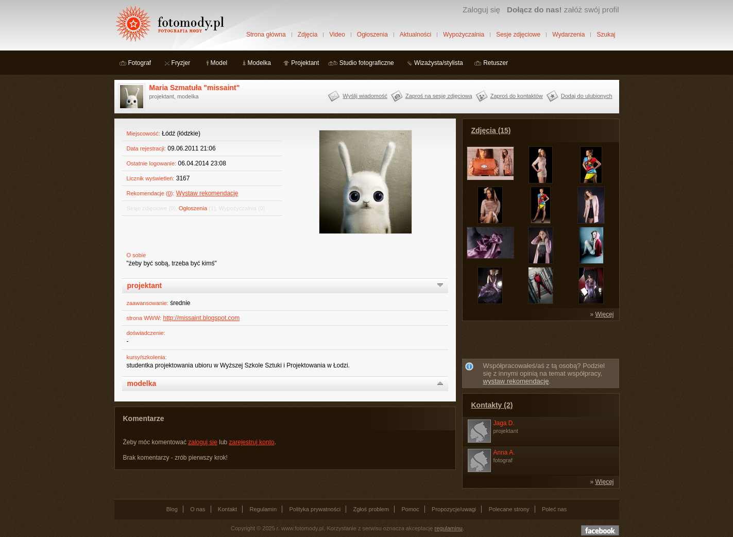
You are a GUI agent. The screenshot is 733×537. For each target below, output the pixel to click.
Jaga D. (504, 423)
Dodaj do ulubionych (586, 96)
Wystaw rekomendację (207, 193)
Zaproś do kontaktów (516, 96)
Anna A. (504, 452)
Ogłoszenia (372, 34)
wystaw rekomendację (516, 381)
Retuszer (495, 62)
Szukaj (605, 34)
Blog (172, 509)
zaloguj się (202, 442)
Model (219, 62)
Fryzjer (181, 62)
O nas (197, 509)
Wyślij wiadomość (365, 96)
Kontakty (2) (492, 405)
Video (337, 34)
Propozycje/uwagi (454, 509)
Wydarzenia (568, 34)
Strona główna (266, 34)
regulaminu (449, 528)
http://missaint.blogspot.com (201, 318)
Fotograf (139, 62)
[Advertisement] (540, 341)
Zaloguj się (481, 9)
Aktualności (415, 34)
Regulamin (263, 509)
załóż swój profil (563, 9)
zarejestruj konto (252, 442)
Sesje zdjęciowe (518, 34)
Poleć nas (554, 509)
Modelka (259, 62)
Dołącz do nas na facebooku (600, 530)
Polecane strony (509, 509)
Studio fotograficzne (366, 62)
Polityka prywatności (314, 509)
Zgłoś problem (371, 509)
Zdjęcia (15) (491, 130)
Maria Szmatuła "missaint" (194, 87)
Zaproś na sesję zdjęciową (438, 96)
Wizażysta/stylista (438, 62)
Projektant (305, 62)
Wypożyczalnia (463, 34)
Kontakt (227, 509)
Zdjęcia (308, 34)
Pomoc (410, 509)
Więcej (604, 314)
